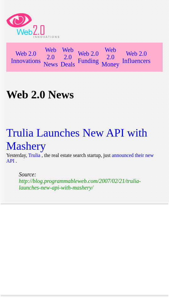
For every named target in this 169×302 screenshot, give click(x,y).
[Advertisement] (84, 250)
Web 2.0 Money (110, 57)
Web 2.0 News (50, 57)
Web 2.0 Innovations (26, 57)
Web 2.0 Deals (68, 57)
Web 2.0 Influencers (136, 57)
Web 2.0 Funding (88, 57)
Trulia (35, 155)
